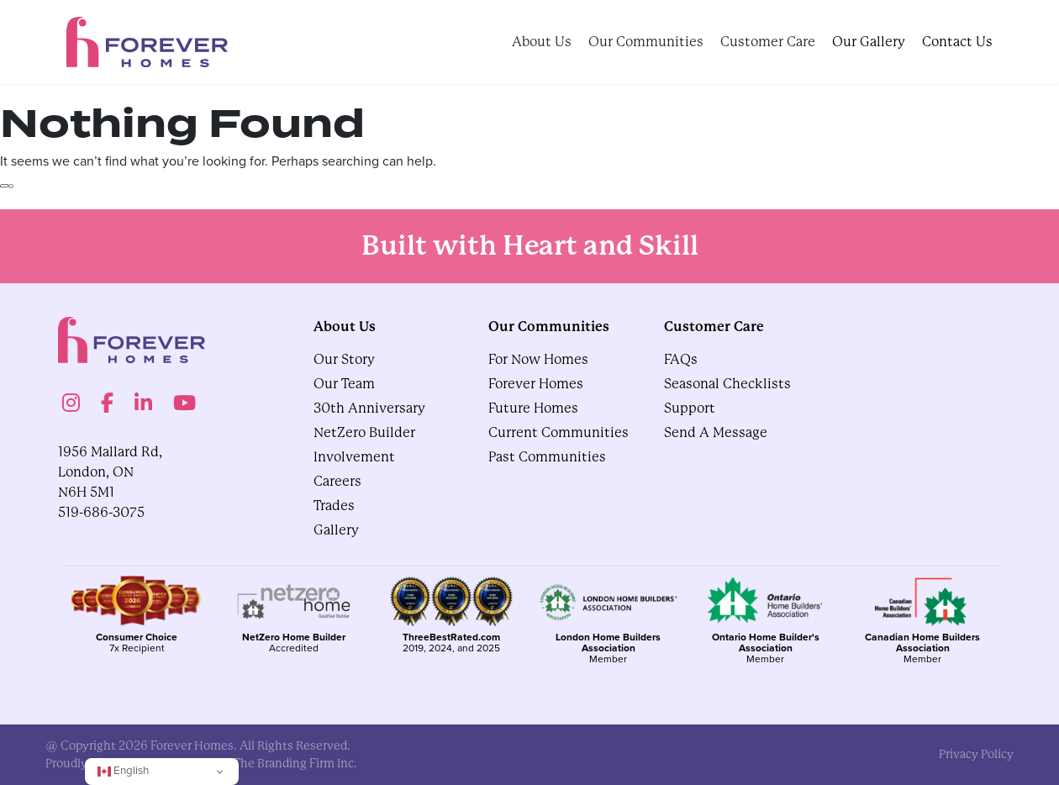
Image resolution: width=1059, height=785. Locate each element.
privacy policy (976, 754)
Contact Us (957, 42)
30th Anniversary (369, 408)
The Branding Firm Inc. (295, 763)
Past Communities (547, 457)
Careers (337, 481)
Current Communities (558, 432)
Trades (334, 506)
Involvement (354, 457)
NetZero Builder (364, 432)
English (123, 770)
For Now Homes (538, 359)
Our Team (344, 384)
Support (689, 408)
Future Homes (533, 408)
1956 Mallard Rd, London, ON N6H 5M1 (110, 472)
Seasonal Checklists (727, 384)
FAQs (681, 359)
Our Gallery (868, 42)
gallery (336, 530)
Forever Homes (535, 384)
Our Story (344, 359)
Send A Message (715, 432)
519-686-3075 (101, 512)
